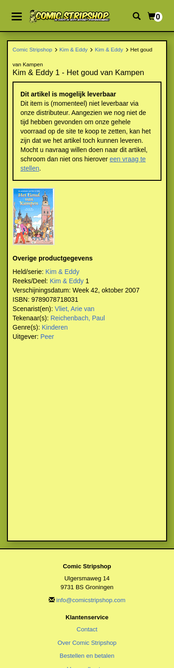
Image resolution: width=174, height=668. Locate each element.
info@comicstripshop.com (90, 600)
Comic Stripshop (32, 49)
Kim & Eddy (73, 49)
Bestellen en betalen (87, 655)
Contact (87, 629)
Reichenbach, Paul (78, 318)
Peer (47, 336)
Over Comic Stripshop (87, 642)
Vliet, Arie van (75, 308)
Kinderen (55, 327)
